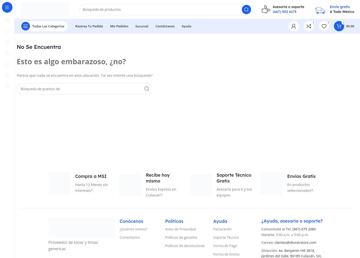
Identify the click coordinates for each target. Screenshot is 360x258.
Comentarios (130, 238)
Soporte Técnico (226, 238)
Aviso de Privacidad (180, 229)
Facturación (222, 229)
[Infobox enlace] (283, 9)
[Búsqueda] (165, 9)
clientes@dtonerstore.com (295, 243)
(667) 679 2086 (304, 229)
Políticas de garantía (181, 238)
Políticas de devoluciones (185, 246)
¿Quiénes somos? (133, 229)
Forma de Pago (225, 246)
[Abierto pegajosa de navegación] (44, 27)
